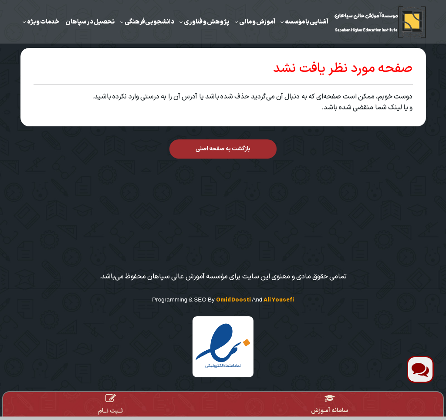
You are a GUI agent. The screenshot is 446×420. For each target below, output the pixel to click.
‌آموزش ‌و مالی (257, 22)
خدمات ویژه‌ (43, 22)
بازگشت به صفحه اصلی (223, 148)
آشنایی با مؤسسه (306, 22)
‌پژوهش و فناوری (207, 22)
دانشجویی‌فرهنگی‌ (149, 22)
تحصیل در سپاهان (90, 22)
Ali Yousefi (279, 300)
